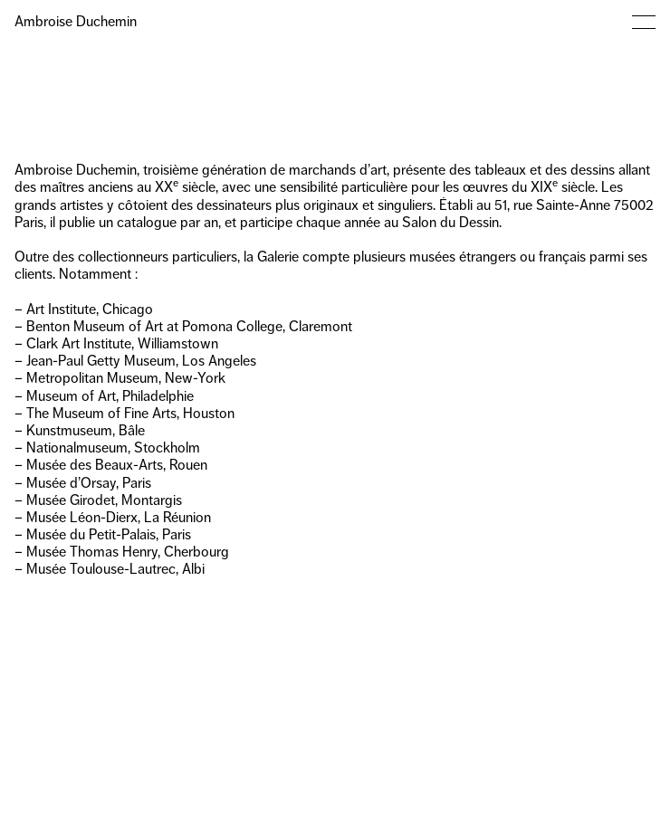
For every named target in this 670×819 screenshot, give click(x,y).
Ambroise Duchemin (75, 22)
